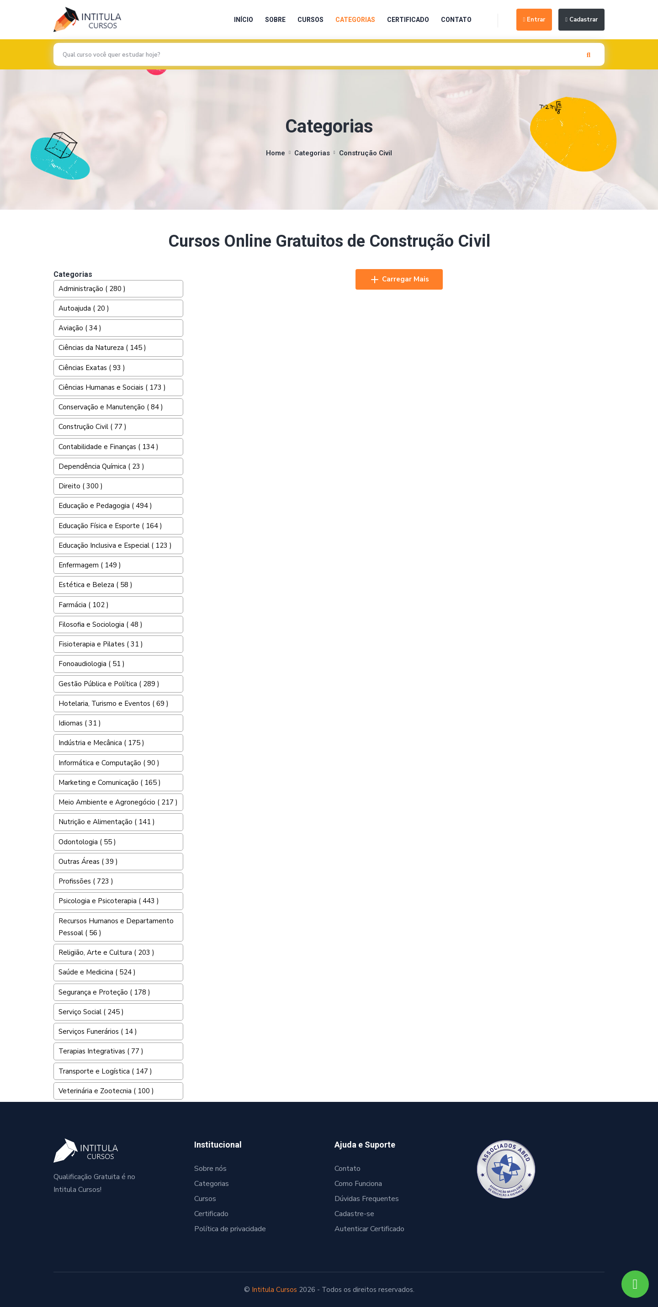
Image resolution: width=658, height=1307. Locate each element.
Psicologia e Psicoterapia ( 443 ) (108, 900)
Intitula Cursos (274, 1289)
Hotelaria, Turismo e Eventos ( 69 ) (113, 703)
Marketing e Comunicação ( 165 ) (109, 782)
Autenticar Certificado (369, 1229)
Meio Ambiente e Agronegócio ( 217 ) (118, 802)
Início (243, 19)
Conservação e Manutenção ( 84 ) (110, 407)
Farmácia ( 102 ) (83, 604)
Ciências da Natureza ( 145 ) (102, 347)
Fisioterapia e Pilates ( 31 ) (100, 644)
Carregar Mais (399, 279)
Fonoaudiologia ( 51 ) (91, 663)
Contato (456, 19)
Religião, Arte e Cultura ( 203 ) (106, 952)
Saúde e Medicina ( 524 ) (97, 972)
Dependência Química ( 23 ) (101, 466)
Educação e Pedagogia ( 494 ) (105, 505)
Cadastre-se (354, 1214)
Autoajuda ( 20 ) (83, 308)
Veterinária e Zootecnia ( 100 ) (106, 1090)
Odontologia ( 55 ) (87, 842)
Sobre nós (210, 1169)
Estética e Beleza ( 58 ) (95, 584)
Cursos (310, 19)
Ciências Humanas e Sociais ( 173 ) (112, 387)
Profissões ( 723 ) (85, 881)
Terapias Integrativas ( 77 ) (100, 1051)
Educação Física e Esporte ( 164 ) (110, 525)
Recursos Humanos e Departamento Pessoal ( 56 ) (116, 926)
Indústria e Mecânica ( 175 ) (101, 742)
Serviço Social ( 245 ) (91, 1011)
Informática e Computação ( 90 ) (108, 762)
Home (275, 153)
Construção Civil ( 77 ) (92, 426)
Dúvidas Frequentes (366, 1199)
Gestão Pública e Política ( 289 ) (108, 683)
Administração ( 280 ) (92, 288)
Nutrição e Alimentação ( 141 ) (106, 821)
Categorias (355, 19)
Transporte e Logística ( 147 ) (105, 1071)
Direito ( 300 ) (80, 486)
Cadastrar (581, 20)
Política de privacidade (230, 1229)
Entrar (534, 20)
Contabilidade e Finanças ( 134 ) (108, 446)
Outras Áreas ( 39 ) (88, 861)
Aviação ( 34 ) (79, 328)
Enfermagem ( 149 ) (89, 565)
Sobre (275, 19)
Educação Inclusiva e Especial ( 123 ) (115, 545)
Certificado (408, 19)
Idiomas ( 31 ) (79, 723)
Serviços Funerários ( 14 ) (97, 1031)
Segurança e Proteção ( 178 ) (104, 992)
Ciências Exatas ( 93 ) (91, 367)
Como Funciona (358, 1184)
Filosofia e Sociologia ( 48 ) (100, 624)
